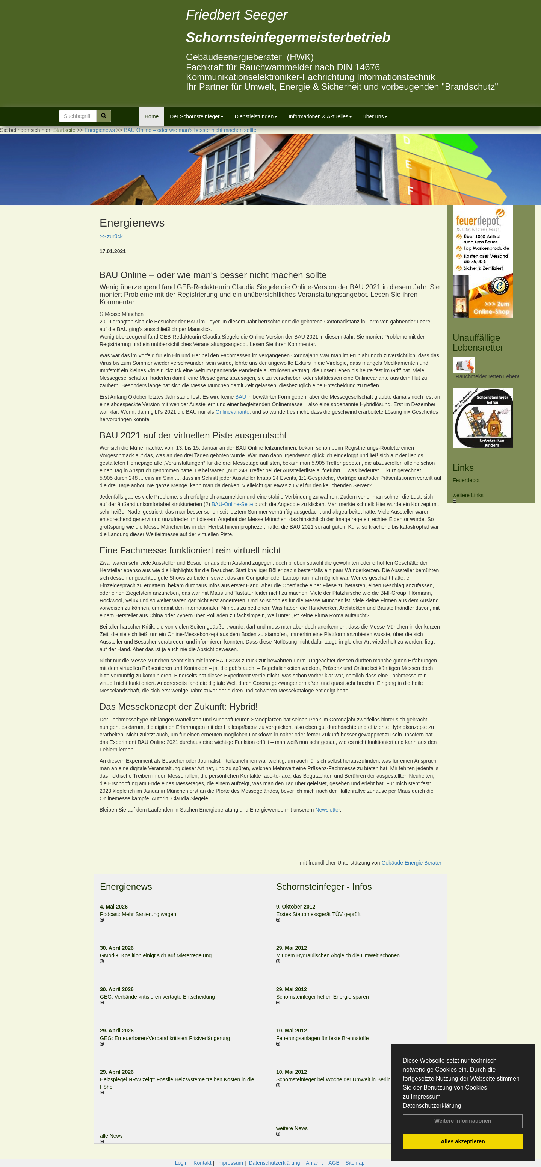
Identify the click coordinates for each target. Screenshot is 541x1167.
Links (463, 468)
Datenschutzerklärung (432, 1105)
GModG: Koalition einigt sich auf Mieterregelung (156, 955)
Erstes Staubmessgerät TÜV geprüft (318, 914)
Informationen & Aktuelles (320, 116)
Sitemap (354, 1163)
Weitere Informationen (462, 1121)
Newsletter (327, 810)
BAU (240, 397)
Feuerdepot (466, 480)
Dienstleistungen (256, 116)
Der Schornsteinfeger (196, 116)
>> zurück (111, 236)
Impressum (425, 1096)
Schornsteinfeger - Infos (324, 886)
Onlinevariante (232, 412)
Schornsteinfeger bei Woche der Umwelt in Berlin (333, 1079)
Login (181, 1163)
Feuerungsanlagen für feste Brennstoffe (322, 1038)
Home (152, 116)
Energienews (126, 886)
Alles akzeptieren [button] (463, 1141)
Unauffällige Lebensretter (478, 342)
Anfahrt (314, 1163)
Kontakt (202, 1163)
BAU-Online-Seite (232, 504)
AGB (334, 1163)
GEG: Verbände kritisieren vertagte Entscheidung (157, 997)
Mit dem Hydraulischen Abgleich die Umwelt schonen (338, 955)
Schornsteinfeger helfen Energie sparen (322, 997)
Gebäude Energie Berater (411, 863)
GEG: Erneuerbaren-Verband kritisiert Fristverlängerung (165, 1038)
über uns (375, 116)
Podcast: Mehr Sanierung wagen (138, 914)
